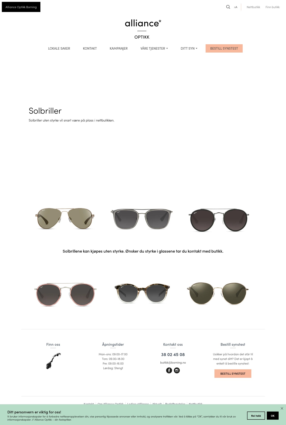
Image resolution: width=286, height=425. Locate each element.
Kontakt (90, 48)
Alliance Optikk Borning (21, 7)
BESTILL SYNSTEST (224, 48)
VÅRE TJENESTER (153, 48)
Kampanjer (119, 48)
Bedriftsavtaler (175, 404)
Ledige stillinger (138, 404)
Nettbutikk (253, 7)
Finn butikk (273, 7)
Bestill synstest (232, 373)
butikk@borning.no (173, 362)
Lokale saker (59, 48)
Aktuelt (157, 404)
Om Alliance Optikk (111, 404)
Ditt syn (188, 48)
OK (273, 415)
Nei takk (256, 415)
